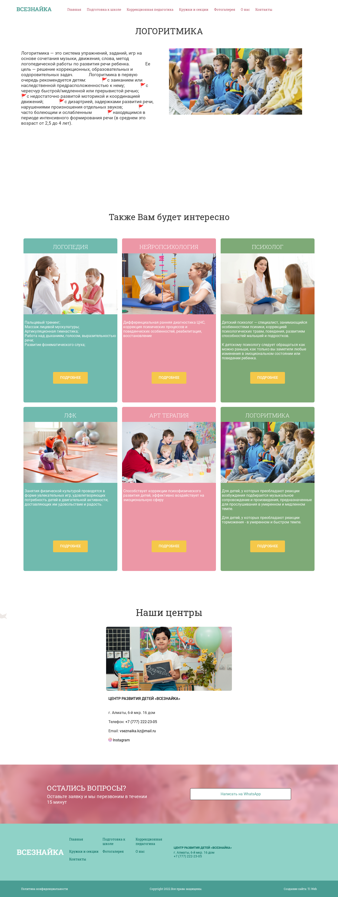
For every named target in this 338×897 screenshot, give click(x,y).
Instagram (119, 740)
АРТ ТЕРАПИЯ (169, 415)
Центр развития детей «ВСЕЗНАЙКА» (203, 847)
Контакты (263, 9)
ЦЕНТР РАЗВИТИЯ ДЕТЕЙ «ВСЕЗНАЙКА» (144, 698)
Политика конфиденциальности (44, 889)
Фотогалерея (224, 9)
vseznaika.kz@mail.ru (138, 731)
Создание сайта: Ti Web (300, 889)
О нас (245, 9)
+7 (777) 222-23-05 (141, 722)
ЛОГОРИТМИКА (267, 415)
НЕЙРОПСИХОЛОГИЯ (168, 247)
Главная (74, 9)
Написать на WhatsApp (241, 794)
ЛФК (70, 415)
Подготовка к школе (104, 9)
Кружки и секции (193, 9)
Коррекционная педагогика (150, 9)
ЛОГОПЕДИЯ (70, 247)
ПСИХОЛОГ (267, 247)
